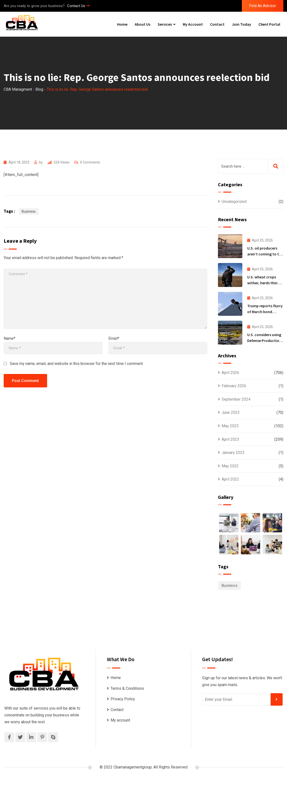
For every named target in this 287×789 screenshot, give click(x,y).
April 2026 (230, 372)
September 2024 (236, 399)
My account (193, 24)
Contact (217, 24)
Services (165, 24)
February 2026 (234, 386)
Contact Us (78, 6)
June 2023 (231, 412)
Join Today (241, 24)
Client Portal (269, 24)
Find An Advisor (262, 5)
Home (122, 24)
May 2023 (230, 426)
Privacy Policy (123, 699)
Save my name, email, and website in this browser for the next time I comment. (77, 363)
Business (29, 211)
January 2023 (233, 452)
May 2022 (230, 466)
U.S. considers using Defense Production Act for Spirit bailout (265, 340)
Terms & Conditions (127, 688)
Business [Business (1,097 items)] (229, 585)
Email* (113, 338)
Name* (9, 338)
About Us (142, 24)
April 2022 (230, 479)
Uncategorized (234, 201)
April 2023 (230, 439)
